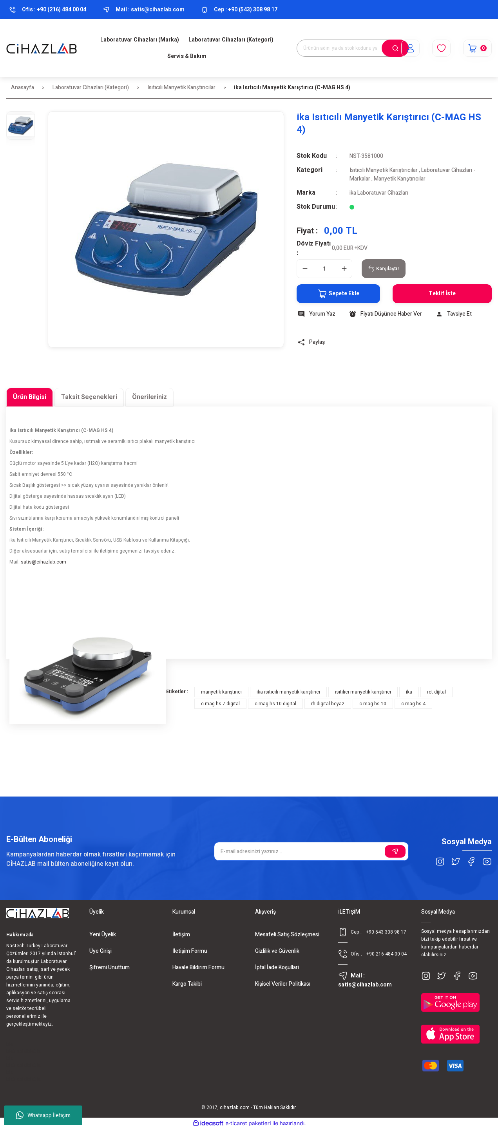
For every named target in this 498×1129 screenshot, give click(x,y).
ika (409, 691)
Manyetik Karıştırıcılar (400, 179)
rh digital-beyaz (327, 703)
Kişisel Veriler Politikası (282, 984)
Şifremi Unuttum (109, 967)
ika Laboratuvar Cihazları (379, 193)
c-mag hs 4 (413, 703)
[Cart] (477, 48)
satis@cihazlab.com (43, 561)
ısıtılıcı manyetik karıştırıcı (363, 691)
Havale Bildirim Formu (198, 967)
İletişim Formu (189, 951)
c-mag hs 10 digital (275, 703)
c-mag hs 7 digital (220, 703)
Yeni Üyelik (102, 934)
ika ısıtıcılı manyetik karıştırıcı (288, 691)
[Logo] (41, 48)
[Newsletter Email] (311, 851)
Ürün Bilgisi (29, 397)
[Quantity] (324, 269)
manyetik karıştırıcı (221, 691)
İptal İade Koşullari (277, 967)
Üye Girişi (100, 951)
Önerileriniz (149, 397)
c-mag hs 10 (372, 703)
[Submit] (395, 851)
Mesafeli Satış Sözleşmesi (287, 934)
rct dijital (436, 691)
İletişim (181, 934)
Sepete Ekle (338, 293)
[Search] (353, 48)
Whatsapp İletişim (43, 1115)
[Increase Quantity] (344, 269)
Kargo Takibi (187, 984)
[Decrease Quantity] (305, 269)
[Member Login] (410, 48)
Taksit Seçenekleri (89, 397)
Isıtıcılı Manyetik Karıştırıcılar (384, 170)
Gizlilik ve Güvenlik (277, 951)
